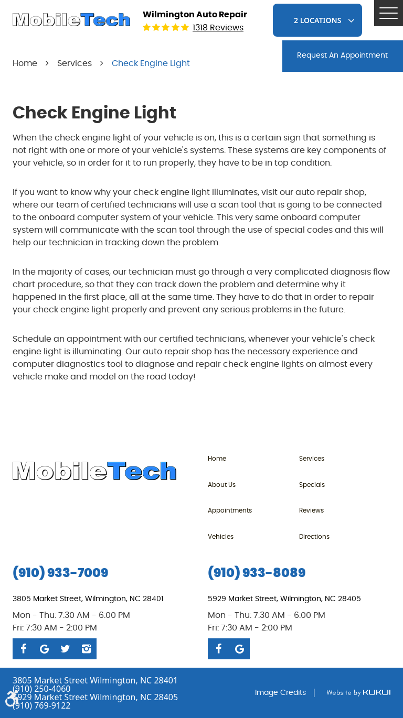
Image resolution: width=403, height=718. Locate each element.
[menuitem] (253, 458)
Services (74, 63)
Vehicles (221, 537)
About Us (222, 485)
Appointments (230, 510)
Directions (314, 537)
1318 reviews (218, 28)
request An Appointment (342, 55)
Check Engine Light (151, 63)
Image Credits (280, 693)
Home (25, 63)
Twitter (65, 648)
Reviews (311, 510)
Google (44, 648)
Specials (312, 485)
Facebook (23, 648)
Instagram (86, 648)
